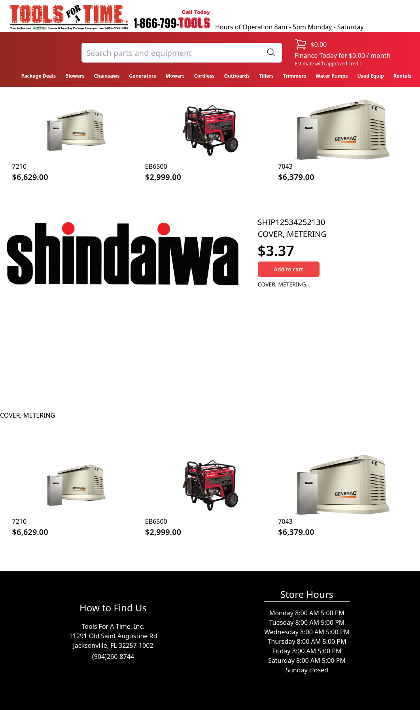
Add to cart (288, 269)
